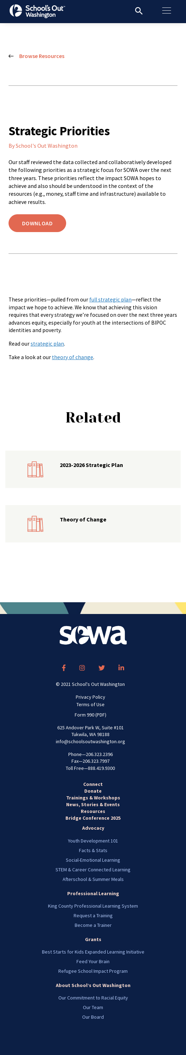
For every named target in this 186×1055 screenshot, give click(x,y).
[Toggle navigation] (170, 10)
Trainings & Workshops (93, 797)
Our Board (93, 1017)
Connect (93, 784)
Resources (93, 811)
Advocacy (93, 828)
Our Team (93, 1007)
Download (37, 223)
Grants (93, 939)
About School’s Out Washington (93, 985)
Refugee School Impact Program (93, 971)
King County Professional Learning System (93, 906)
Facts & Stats (93, 850)
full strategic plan (110, 299)
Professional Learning (93, 893)
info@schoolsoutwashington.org (90, 741)
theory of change (72, 357)
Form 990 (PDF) (90, 715)
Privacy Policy (90, 697)
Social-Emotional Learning (93, 860)
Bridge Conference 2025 (93, 818)
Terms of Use (90, 704)
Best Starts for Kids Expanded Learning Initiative (93, 952)
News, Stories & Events (93, 804)
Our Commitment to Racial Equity (93, 997)
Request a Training (93, 915)
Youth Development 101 (93, 841)
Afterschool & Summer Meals (93, 879)
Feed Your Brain (93, 961)
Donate (93, 791)
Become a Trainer (93, 925)
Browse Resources (36, 56)
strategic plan (47, 343)
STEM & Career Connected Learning (93, 869)
